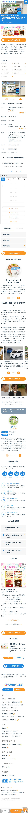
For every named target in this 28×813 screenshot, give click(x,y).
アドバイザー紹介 (6, 702)
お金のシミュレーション (9, 758)
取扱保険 (16, 63)
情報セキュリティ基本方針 (19, 792)
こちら (20, 624)
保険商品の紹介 (17, 702)
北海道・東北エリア (7, 731)
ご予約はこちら (15, 620)
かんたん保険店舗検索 (8, 676)
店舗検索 (5, 728)
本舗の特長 (4, 66)
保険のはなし (6, 755)
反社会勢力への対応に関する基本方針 (9, 790)
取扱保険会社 (14, 720)
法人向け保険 (15, 710)
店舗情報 (3, 63)
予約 (8, 657)
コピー (11, 110)
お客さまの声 (4, 69)
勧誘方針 (9, 787)
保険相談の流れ (18, 69)
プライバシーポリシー (6, 792)
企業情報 (5, 775)
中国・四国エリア (6, 736)
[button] (13, 99)
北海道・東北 (13, 428)
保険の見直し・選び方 (8, 714)
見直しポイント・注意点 (8, 716)
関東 (16, 676)
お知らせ (16, 73)
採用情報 (12, 775)
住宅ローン (14, 708)
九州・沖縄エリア (16, 736)
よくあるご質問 (5, 73)
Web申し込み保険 (18, 705)
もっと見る (21, 128)
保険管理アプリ (5, 708)
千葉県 (20, 676)
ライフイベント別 (19, 716)
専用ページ (5, 767)
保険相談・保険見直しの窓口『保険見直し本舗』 (13, 674)
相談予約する (19, 689)
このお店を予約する (11, 40)
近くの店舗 (4, 76)
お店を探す (7, 689)
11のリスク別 (5, 719)
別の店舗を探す (11, 666)
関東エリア (16, 731)
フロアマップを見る (13, 145)
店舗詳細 (19, 657)
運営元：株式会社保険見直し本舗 (8, 794)
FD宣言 (3, 787)
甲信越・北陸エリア (7, 733)
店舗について (17, 66)
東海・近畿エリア (17, 733)
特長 (4, 699)
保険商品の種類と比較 (7, 705)
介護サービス (6, 710)
